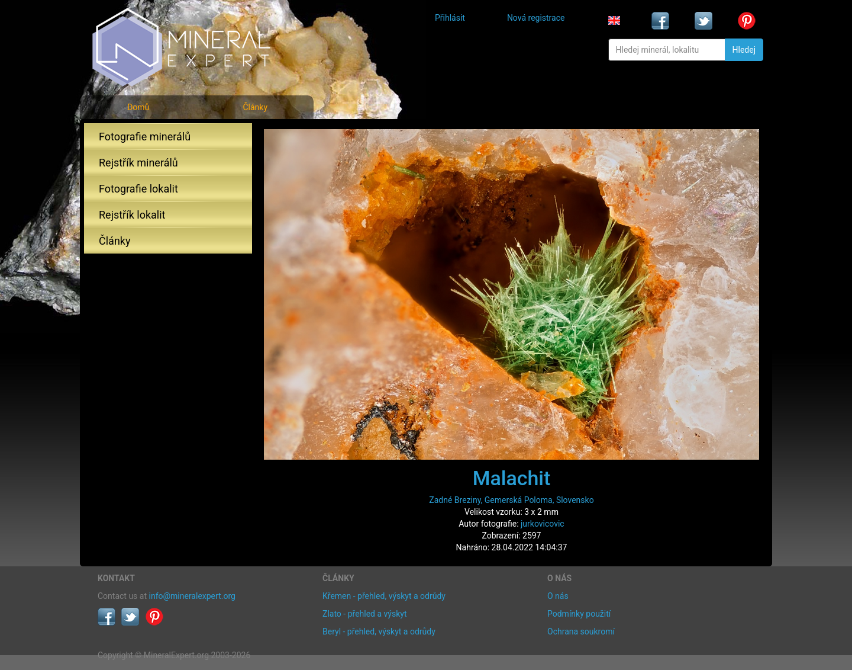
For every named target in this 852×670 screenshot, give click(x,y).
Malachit (512, 478)
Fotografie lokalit (138, 188)
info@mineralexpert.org (192, 596)
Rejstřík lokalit (132, 215)
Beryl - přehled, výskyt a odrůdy (378, 631)
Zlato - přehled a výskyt (364, 613)
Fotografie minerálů (145, 136)
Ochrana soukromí (581, 631)
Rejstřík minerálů (138, 162)
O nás (558, 596)
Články (255, 107)
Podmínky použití (579, 613)
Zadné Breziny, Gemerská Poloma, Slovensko (511, 500)
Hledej (744, 50)
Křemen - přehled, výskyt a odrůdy (384, 596)
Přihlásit (450, 18)
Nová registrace (536, 18)
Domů (138, 107)
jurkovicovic (542, 523)
